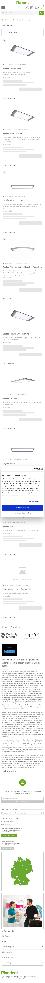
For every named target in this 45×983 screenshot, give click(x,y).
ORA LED (10, 398)
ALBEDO (10, 463)
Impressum (27, 976)
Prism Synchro (12, 133)
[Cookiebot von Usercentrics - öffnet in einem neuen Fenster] (34, 469)
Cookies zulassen (22, 507)
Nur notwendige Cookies (22, 513)
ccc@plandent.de (7, 824)
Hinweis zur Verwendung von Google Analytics (13, 978)
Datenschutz (34, 976)
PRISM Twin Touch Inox (16, 334)
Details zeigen (34, 501)
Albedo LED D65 (13, 200)
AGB (21, 976)
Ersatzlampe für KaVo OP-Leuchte (21, 589)
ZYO (8, 526)
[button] (31, 7)
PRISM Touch (12, 68)
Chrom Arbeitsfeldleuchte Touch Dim (22, 267)
